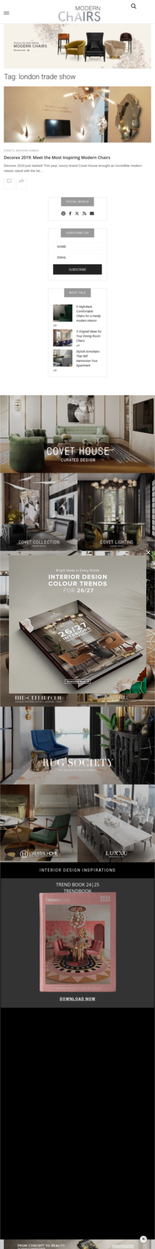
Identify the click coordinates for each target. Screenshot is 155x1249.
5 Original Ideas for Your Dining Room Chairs (89, 336)
